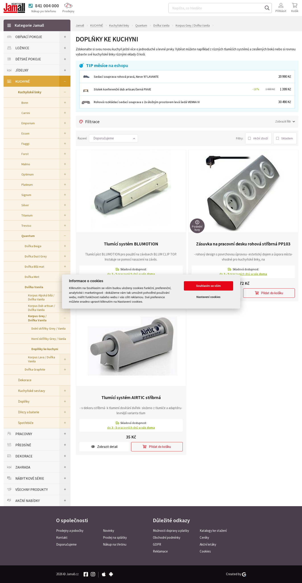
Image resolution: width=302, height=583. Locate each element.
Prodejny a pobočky (69, 530)
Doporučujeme (66, 544)
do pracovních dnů (131, 274)
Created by (236, 574)
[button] (113, 138)
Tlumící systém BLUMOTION (131, 244)
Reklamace (160, 551)
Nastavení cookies (208, 297)
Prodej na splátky (115, 537)
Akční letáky (208, 544)
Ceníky (204, 537)
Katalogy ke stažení (213, 530)
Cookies (205, 551)
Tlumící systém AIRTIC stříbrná (131, 397)
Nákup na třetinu (114, 544)
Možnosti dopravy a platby (171, 530)
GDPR (157, 544)
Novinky (108, 530)
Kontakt (62, 537)
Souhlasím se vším (208, 285)
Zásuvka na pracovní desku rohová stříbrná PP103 (243, 244)
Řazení (82, 138)
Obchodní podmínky (166, 537)
